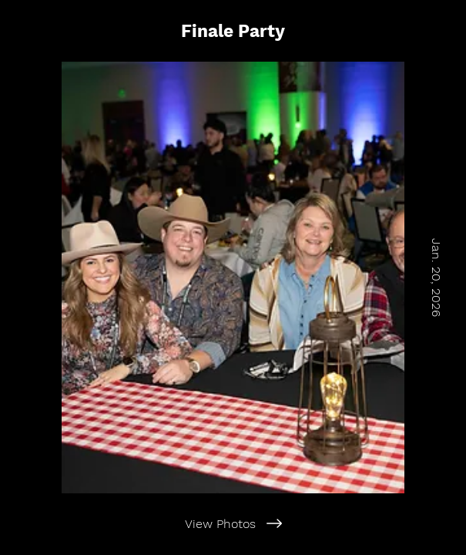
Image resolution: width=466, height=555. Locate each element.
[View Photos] (233, 523)
